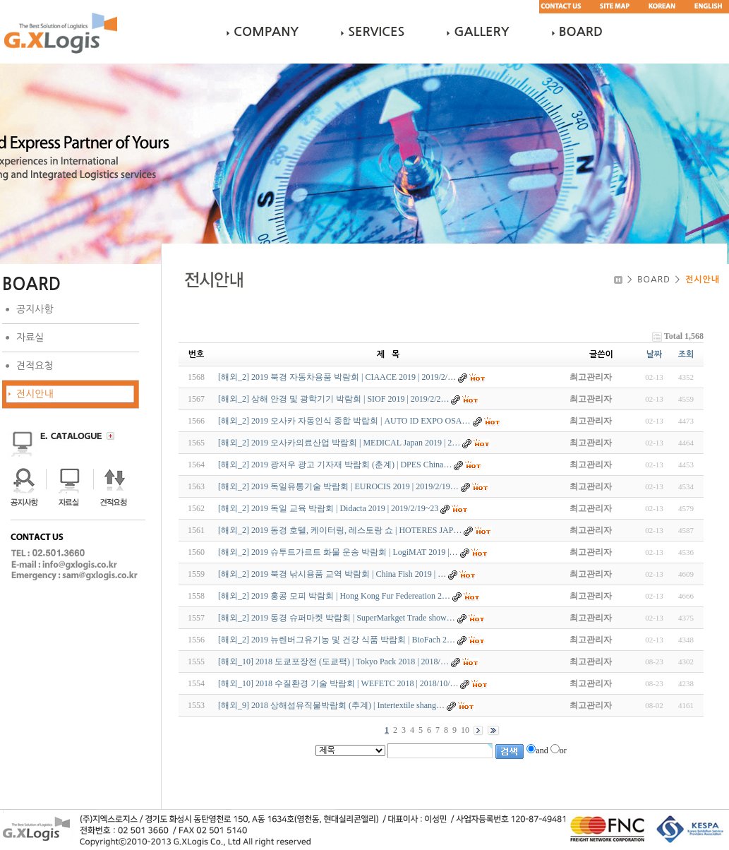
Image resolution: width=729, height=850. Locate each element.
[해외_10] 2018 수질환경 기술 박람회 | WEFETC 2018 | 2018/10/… (338, 683)
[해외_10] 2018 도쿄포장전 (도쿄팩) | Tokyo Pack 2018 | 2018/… (333, 661)
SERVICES (376, 31)
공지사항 (35, 309)
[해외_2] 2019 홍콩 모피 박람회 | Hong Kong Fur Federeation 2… (334, 596)
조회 (686, 354)
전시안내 (35, 394)
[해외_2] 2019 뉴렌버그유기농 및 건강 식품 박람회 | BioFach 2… (336, 640)
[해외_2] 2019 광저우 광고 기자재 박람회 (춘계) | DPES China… (335, 464)
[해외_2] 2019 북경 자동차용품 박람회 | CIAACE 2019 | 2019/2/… (337, 377)
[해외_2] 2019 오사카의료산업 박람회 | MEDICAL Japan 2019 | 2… (339, 443)
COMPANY (266, 31)
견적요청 (35, 366)
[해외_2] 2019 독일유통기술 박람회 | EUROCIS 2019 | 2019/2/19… (338, 486)
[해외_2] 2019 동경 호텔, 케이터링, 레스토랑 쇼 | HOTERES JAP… (340, 530)
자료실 (30, 337)
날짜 (654, 354)
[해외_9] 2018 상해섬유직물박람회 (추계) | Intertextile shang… (331, 705)
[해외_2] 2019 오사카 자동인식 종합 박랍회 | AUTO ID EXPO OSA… (344, 421)
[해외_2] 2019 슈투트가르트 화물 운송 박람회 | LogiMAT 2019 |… (338, 552)
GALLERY (481, 31)
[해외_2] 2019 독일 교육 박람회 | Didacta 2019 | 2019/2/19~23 (328, 508)
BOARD (581, 31)
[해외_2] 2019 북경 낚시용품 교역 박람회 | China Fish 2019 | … (332, 574)
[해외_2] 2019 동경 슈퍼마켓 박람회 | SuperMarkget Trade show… (336, 618)
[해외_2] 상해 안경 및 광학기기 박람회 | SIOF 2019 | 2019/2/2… (333, 399)
